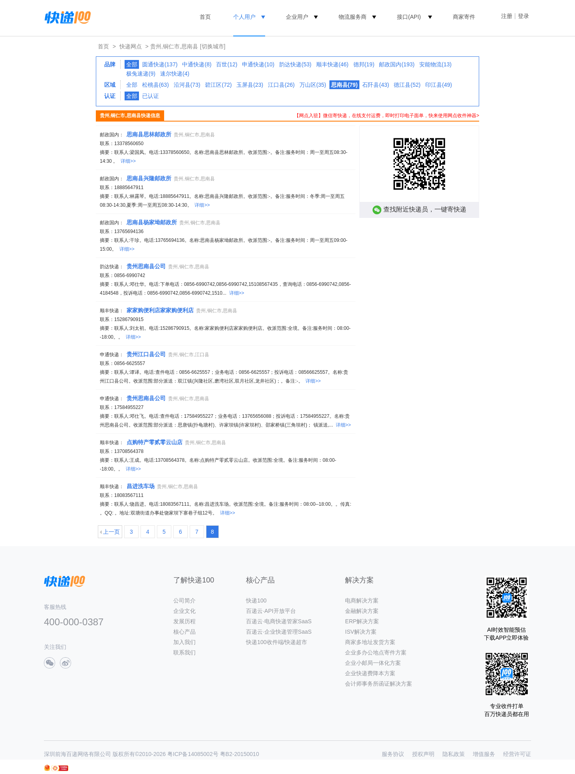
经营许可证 (517, 754)
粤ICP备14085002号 (192, 754)
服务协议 (393, 754)
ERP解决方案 (362, 621)
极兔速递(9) (140, 73)
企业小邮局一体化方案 (373, 663)
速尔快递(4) (174, 73)
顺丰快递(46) (332, 64)
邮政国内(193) (396, 64)
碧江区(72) (218, 85)
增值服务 (484, 754)
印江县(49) (438, 85)
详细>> (128, 161)
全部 (131, 64)
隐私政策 (453, 754)
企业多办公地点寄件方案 (375, 652)
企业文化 (184, 611)
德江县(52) (407, 85)
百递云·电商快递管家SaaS (278, 621)
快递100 (256, 600)
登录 (523, 16)
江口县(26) (281, 85)
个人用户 (244, 17)
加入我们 (184, 642)
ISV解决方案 (361, 631)
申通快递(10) (258, 64)
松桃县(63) (155, 85)
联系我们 (184, 652)
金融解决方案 (362, 611)
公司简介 (184, 600)
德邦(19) (364, 64)
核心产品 (184, 631)
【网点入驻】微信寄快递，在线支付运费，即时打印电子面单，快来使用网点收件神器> (386, 115)
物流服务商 (353, 17)
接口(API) (409, 17)
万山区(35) (312, 85)
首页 (205, 17)
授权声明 (423, 754)
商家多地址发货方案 (370, 642)
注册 (506, 16)
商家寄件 (464, 17)
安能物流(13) (435, 64)
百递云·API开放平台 (270, 611)
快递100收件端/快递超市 (276, 642)
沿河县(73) (187, 85)
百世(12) (226, 64)
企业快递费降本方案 (370, 673)
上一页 (111, 532)
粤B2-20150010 (239, 754)
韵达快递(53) (295, 64)
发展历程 (184, 621)
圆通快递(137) (160, 64)
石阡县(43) (375, 85)
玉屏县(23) (249, 85)
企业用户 (297, 17)
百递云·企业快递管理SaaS (278, 631)
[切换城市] (213, 46)
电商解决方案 (362, 600)
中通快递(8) (196, 64)
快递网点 (130, 46)
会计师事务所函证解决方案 (378, 683)
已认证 (150, 96)
